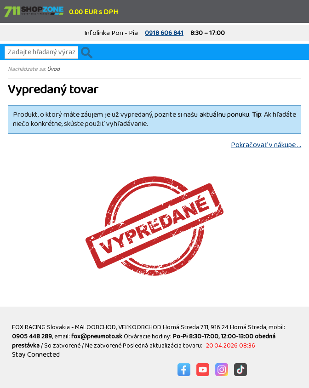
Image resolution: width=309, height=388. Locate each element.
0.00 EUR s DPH (93, 12)
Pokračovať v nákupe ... (266, 145)
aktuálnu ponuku (224, 114)
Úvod (53, 69)
